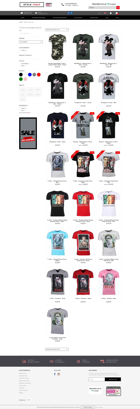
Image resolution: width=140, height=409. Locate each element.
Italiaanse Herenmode (38, 17)
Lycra (23, 110)
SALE (107, 17)
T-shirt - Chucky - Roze (108, 298)
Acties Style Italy (23, 390)
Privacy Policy (22, 385)
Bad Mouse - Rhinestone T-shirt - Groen (83, 64)
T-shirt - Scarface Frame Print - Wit (109, 181)
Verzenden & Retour (24, 378)
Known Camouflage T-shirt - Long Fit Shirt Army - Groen (57, 64)
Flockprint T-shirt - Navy (57, 142)
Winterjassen (94, 17)
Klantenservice (23, 373)
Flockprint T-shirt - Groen (83, 102)
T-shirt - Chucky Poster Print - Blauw (57, 260)
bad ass (31, 22)
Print (23, 65)
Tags (25, 22)
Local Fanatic (78, 17)
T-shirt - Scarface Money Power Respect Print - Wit (108, 220)
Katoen (24, 108)
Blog (117, 17)
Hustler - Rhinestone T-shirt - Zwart (108, 142)
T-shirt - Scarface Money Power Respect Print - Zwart (57, 220)
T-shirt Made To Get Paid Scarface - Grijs (57, 338)
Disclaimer (21, 388)
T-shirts (24, 50)
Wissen (28, 112)
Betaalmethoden (23, 375)
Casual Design (25, 63)
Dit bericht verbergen (87, 407)
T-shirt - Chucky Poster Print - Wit (57, 181)
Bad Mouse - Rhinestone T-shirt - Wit (108, 64)
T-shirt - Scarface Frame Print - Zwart (83, 181)
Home (22, 17)
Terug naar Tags (24, 33)
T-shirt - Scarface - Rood (83, 298)
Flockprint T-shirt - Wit (108, 102)
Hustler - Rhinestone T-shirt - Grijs (83, 142)
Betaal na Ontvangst (24, 380)
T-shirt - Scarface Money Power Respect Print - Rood (83, 220)
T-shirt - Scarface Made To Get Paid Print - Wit (109, 260)
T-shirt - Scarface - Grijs (57, 298)
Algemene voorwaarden (25, 383)
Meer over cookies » (99, 407)
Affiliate (21, 392)
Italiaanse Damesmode (60, 17)
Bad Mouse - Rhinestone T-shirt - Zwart (57, 103)
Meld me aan (113, 379)
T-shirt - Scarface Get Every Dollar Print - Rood (83, 260)
